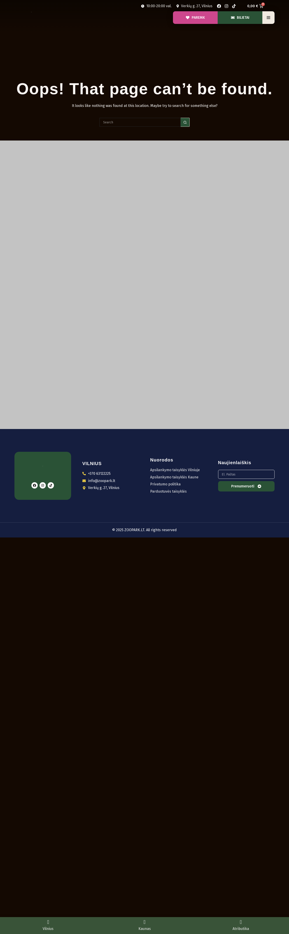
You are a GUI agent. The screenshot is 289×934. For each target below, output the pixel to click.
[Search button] (185, 122)
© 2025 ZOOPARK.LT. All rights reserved (144, 530)
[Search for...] (140, 122)
